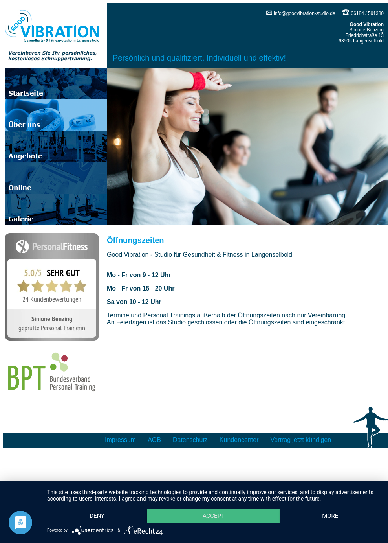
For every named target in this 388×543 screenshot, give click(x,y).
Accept (219, 501)
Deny (99, 501)
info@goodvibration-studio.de (300, 13)
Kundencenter (239, 439)
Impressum (120, 439)
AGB (154, 439)
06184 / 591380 (363, 13)
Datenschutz (190, 439)
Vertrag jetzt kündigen (301, 439)
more (99, 515)
